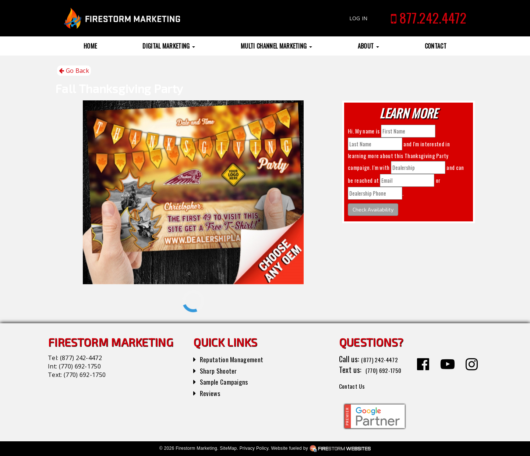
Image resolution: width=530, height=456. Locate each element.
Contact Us (355, 385)
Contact (435, 46)
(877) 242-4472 (81, 358)
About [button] (368, 46)
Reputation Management (235, 358)
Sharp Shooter (220, 370)
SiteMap (228, 448)
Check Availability (373, 209)
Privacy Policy (254, 448)
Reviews (211, 392)
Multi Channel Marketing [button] (276, 46)
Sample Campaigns (227, 381)
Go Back (74, 71)
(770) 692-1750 (80, 366)
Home (90, 46)
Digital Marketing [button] (168, 46)
